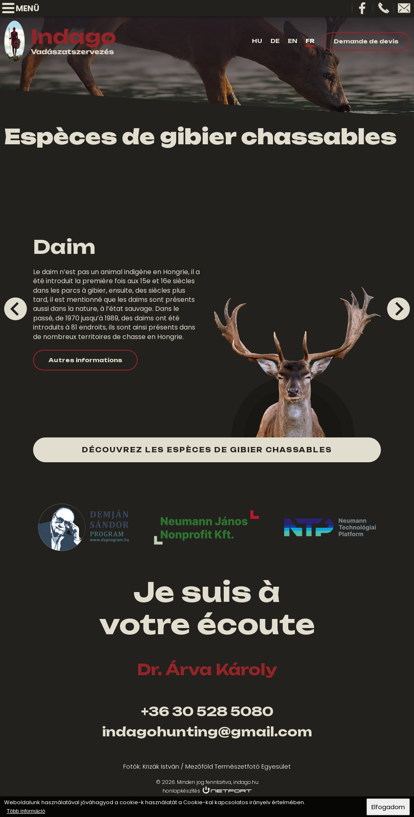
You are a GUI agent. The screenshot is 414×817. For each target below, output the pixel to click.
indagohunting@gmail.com (207, 731)
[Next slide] (398, 308)
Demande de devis (366, 41)
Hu (257, 41)
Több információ (26, 811)
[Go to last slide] (15, 308)
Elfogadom (388, 807)
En (292, 41)
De (275, 41)
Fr (310, 41)
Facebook (363, 8)
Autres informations (85, 360)
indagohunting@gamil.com (404, 8)
